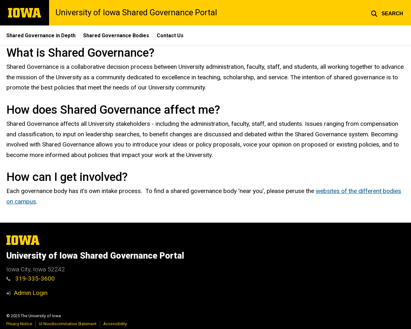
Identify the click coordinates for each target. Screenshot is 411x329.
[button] (387, 12)
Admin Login (30, 293)
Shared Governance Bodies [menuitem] (116, 35)
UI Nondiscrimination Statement (68, 323)
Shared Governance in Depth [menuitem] (41, 35)
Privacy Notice (19, 323)
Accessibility (115, 323)
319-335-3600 (30, 278)
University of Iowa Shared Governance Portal (136, 13)
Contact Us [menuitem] (170, 35)
